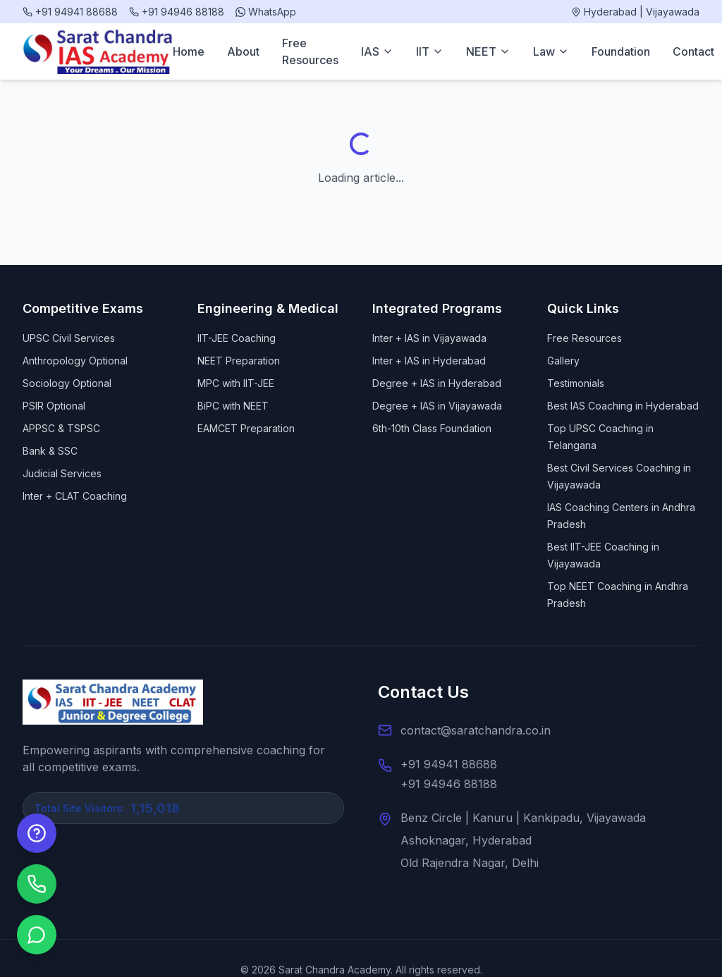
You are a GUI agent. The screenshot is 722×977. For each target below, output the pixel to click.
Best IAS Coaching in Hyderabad (623, 406)
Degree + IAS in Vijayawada (437, 406)
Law (551, 51)
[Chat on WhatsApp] (36, 934)
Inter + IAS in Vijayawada (429, 338)
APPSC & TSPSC (61, 428)
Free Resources (310, 51)
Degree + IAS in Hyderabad (436, 383)
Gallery (563, 361)
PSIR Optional (54, 406)
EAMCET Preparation (246, 428)
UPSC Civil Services (69, 338)
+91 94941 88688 (448, 764)
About (243, 51)
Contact (693, 51)
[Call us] (36, 884)
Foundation (621, 51)
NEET (488, 51)
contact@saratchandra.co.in (475, 730)
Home (188, 51)
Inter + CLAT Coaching (75, 496)
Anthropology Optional (75, 361)
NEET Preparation (238, 361)
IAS (377, 51)
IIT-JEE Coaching (236, 338)
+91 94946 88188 (448, 784)
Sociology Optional (67, 383)
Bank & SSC (50, 451)
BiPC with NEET (233, 406)
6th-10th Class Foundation (431, 428)
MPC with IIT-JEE (235, 383)
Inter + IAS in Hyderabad (429, 361)
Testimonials (575, 383)
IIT (429, 51)
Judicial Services (62, 473)
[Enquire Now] (36, 833)
